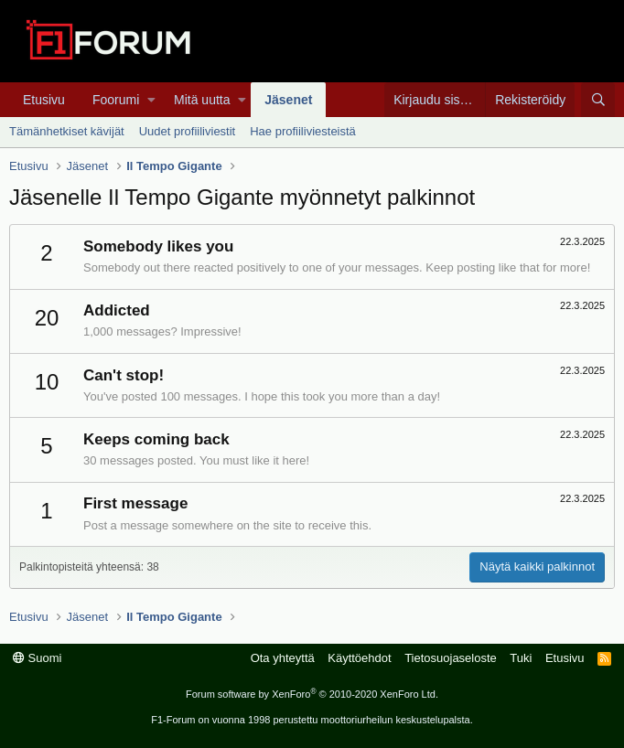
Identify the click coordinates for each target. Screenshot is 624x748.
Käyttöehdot (359, 658)
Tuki (521, 658)
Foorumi (115, 99)
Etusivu (44, 99)
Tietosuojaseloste (450, 658)
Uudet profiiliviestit (187, 131)
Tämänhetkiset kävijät (66, 131)
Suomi (37, 658)
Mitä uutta (202, 99)
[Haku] (598, 99)
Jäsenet (288, 99)
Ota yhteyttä (283, 658)
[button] (151, 99)
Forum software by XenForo (312, 694)
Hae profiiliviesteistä (303, 131)
